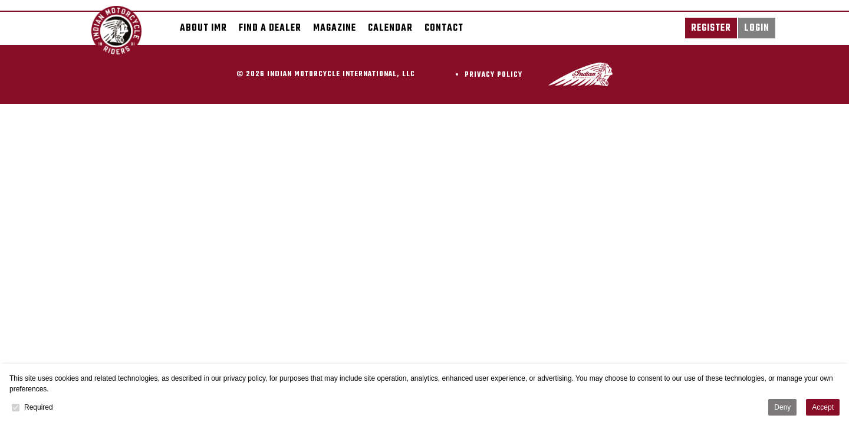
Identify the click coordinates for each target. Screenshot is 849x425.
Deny (782, 407)
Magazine (334, 28)
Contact (443, 28)
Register (711, 28)
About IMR (203, 28)
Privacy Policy (493, 75)
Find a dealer (270, 28)
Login (756, 28)
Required (32, 407)
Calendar (390, 28)
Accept (823, 407)
